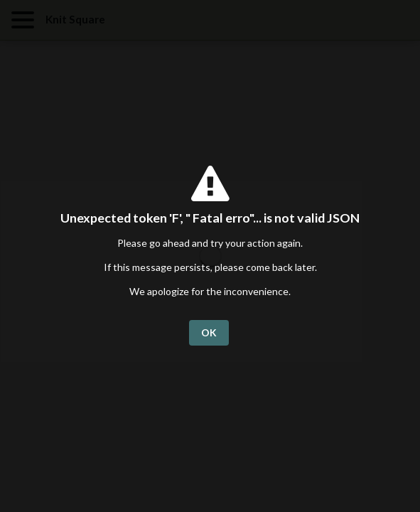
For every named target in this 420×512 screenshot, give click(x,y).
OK (209, 332)
